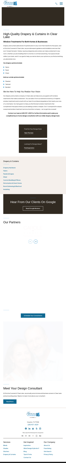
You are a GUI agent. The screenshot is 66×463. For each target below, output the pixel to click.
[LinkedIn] (29, 369)
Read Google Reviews (33, 208)
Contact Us (27, 398)
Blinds (5, 386)
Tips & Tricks (28, 395)
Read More (9, 342)
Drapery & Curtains (9, 395)
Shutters (6, 392)
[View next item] (36, 242)
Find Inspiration (29, 148)
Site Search (47, 392)
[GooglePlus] (33, 369)
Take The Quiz (28, 133)
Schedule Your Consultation (33, 256)
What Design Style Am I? (31, 389)
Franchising (47, 389)
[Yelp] (37, 369)
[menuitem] (33, 168)
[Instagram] (40, 369)
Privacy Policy (48, 395)
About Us (47, 386)
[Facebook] (26, 369)
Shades (5, 389)
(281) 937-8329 (33, 365)
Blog (25, 392)
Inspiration (27, 386)
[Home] (10, 3)
